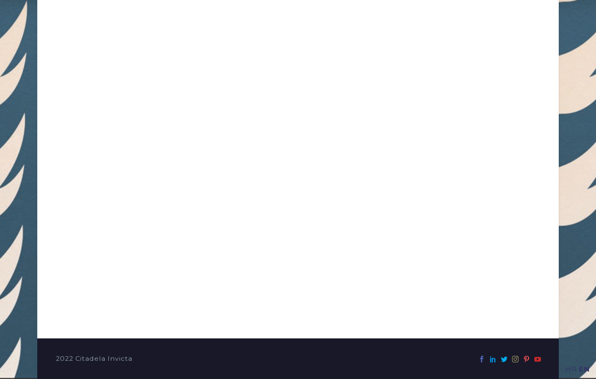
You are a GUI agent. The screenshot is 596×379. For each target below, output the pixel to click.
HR (571, 369)
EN (584, 369)
